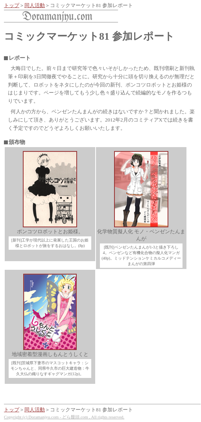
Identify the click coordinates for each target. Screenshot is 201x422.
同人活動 (34, 5)
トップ (11, 5)
